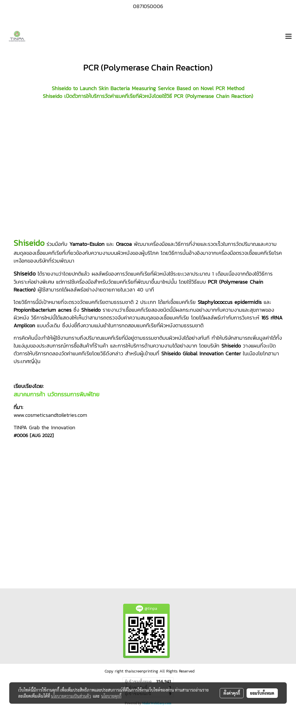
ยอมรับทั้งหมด (262, 693)
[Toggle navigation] (288, 36)
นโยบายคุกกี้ (111, 695)
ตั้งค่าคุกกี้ (231, 693)
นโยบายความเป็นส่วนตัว (71, 695)
